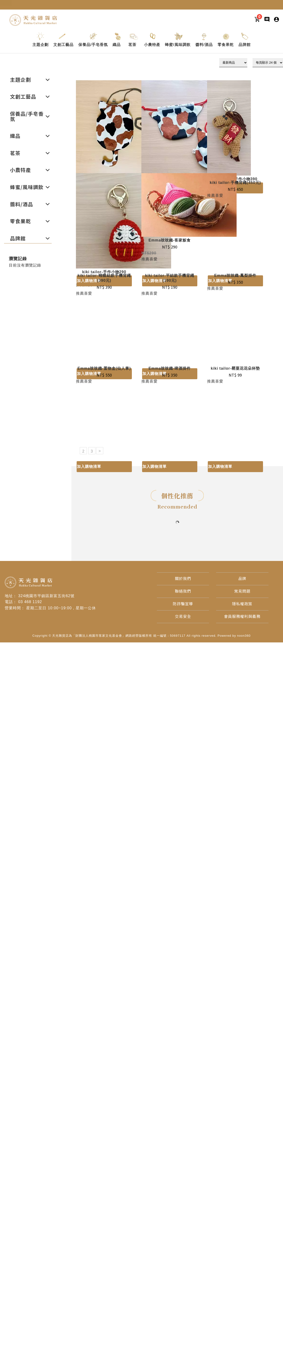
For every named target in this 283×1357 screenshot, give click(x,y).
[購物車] (257, 19)
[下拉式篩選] (233, 62)
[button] (40, 45)
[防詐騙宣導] (183, 604)
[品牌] (242, 579)
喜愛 (153, 259)
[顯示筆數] (268, 62)
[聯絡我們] (183, 591)
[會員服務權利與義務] (242, 617)
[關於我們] (183, 579)
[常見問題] (242, 591)
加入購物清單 (89, 466)
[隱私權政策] (242, 604)
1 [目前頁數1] (75, 451)
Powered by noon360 (234, 635)
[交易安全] (183, 617)
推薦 (145, 259)
